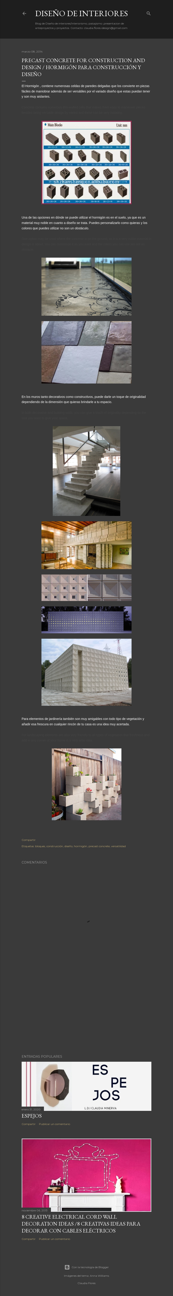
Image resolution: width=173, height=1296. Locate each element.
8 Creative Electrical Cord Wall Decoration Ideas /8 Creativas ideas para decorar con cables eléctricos (81, 1223)
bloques (40, 846)
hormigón (80, 846)
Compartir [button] (29, 840)
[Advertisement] (86, 1011)
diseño (68, 846)
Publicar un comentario (54, 1124)
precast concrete (99, 846)
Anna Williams (99, 1275)
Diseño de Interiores (81, 13)
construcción (54, 846)
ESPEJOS (32, 1115)
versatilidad (118, 846)
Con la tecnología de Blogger (86, 1267)
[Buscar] (148, 12)
